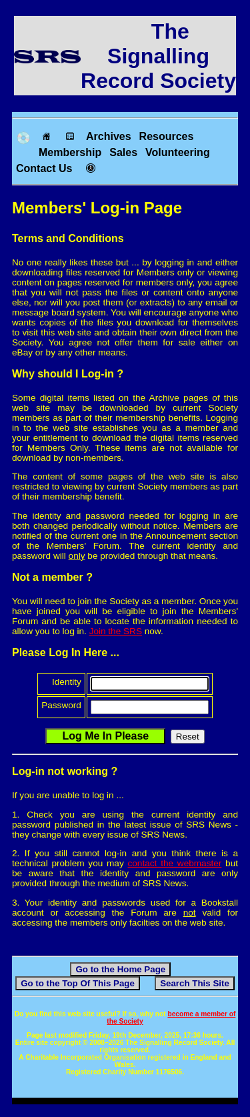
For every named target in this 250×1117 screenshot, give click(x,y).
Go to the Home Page (120, 969)
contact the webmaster (175, 863)
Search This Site (194, 983)
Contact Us (44, 168)
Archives (108, 136)
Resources (166, 136)
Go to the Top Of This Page (78, 983)
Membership (70, 152)
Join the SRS (115, 631)
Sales (123, 152)
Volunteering (177, 152)
